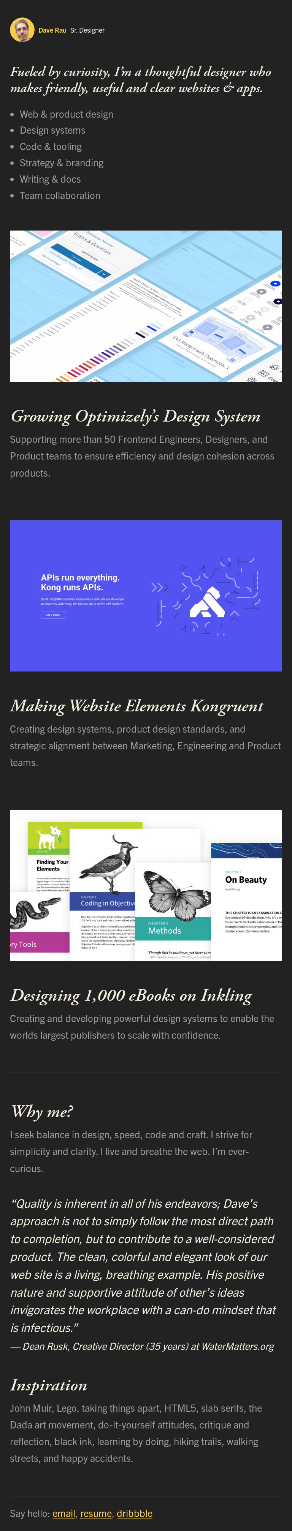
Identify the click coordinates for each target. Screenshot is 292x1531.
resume (96, 1512)
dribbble (134, 1512)
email (63, 1512)
